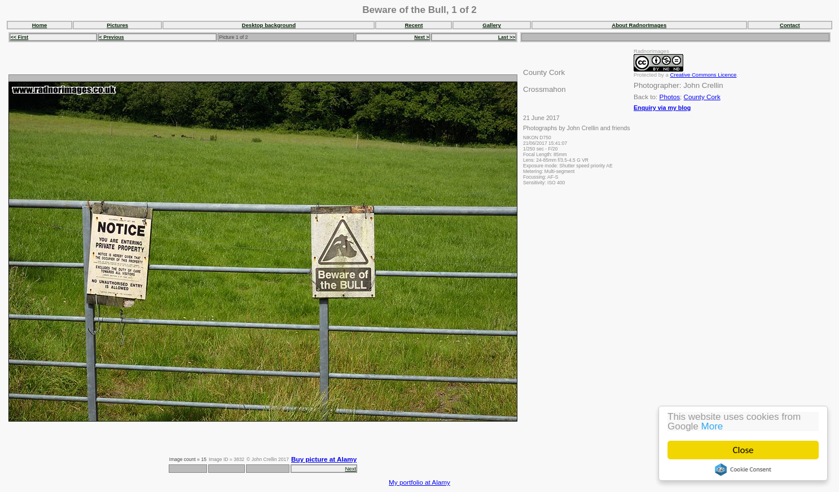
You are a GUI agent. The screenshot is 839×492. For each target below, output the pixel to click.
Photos (670, 96)
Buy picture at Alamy (324, 459)
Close (743, 450)
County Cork (702, 96)
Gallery (491, 25)
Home (39, 25)
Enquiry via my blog (662, 107)
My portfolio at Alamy (419, 482)
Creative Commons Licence (703, 75)
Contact (790, 25)
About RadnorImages (639, 25)
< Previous (111, 37)
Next (350, 469)
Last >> (506, 37)
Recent (414, 25)
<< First (19, 37)
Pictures (117, 25)
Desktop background (269, 25)
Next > (421, 37)
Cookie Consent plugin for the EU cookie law (743, 469)
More (712, 426)
